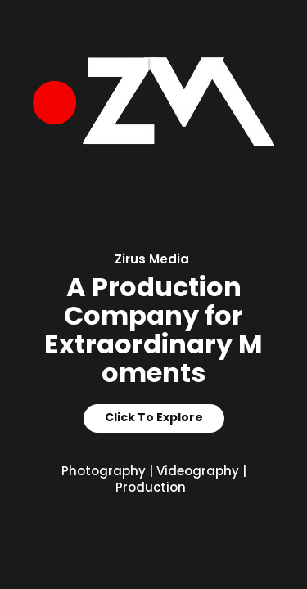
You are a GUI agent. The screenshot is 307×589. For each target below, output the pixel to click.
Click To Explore (154, 418)
